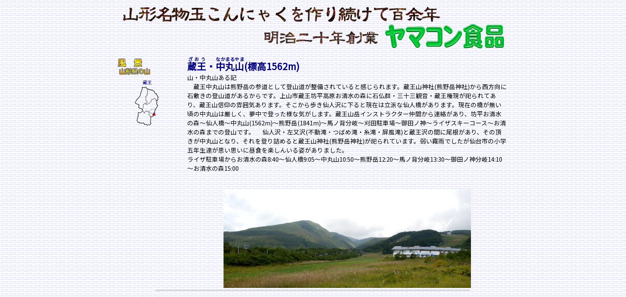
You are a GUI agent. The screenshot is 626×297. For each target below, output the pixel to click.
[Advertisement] (142, 178)
